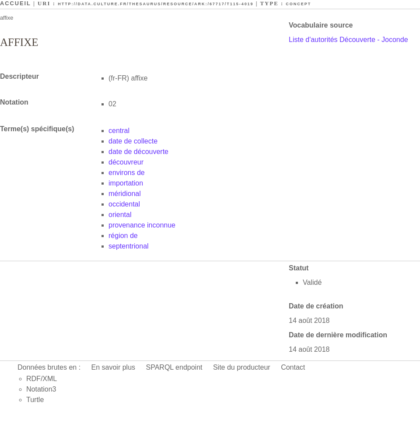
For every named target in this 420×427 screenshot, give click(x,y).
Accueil (15, 3)
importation (125, 183)
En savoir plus (113, 367)
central (119, 130)
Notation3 (41, 389)
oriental (119, 214)
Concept (298, 4)
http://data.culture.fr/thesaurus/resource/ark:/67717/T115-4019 (155, 4)
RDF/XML (41, 378)
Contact (293, 367)
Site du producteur (241, 367)
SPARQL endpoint (174, 367)
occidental (124, 204)
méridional (124, 193)
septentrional (128, 246)
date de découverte (138, 151)
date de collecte (133, 141)
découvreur (126, 162)
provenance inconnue (141, 225)
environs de (126, 172)
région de (123, 235)
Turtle (35, 399)
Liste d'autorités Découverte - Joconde (348, 39)
